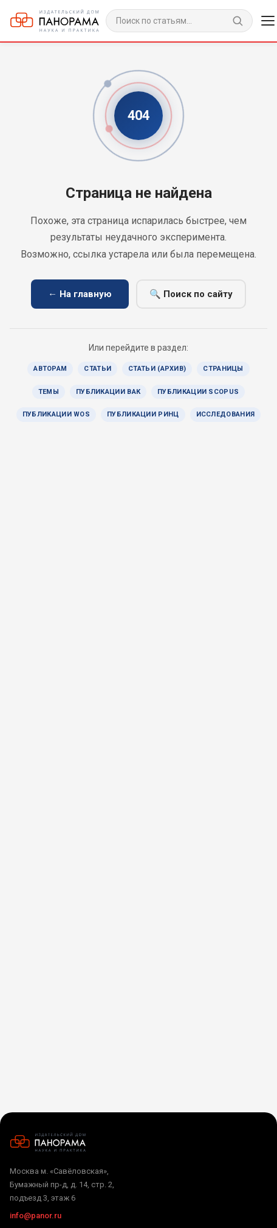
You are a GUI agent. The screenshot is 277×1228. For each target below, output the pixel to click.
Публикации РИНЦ (143, 414)
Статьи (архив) (157, 369)
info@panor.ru (35, 1215)
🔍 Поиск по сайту (191, 294)
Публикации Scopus (198, 392)
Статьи (97, 369)
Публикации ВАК (108, 392)
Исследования (225, 414)
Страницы (223, 369)
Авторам (50, 369)
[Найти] (237, 21)
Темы (48, 392)
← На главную (80, 294)
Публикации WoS (56, 414)
